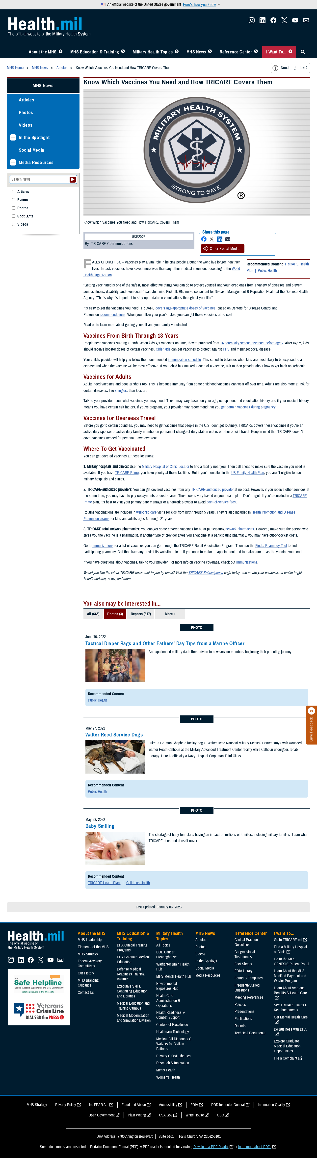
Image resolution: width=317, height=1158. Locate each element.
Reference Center (236, 52)
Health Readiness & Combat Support (170, 1015)
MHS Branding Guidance (88, 983)
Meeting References (249, 997)
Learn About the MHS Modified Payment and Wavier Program (290, 976)
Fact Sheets (243, 964)
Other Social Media (221, 248)
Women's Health (168, 1077)
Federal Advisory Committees (90, 964)
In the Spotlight (34, 137)
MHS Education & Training (94, 52)
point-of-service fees (221, 502)
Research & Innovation (172, 1063)
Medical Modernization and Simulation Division (134, 1018)
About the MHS (43, 52)
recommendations (112, 314)
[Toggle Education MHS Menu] (123, 52)
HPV (226, 349)
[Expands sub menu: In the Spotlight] (13, 137)
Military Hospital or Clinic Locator (165, 466)
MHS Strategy (88, 954)
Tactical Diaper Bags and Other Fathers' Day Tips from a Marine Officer (165, 643)
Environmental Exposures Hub (167, 986)
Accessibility (168, 1104)
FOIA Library (244, 971)
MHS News (196, 52)
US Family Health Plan (247, 472)
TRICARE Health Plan (104, 882)
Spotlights (25, 216)
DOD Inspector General (228, 1104)
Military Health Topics (153, 52)
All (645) (93, 614)
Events (22, 200)
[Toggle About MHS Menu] (60, 52)
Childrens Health (138, 882)
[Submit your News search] (73, 180)
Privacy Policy (65, 1104)
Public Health (267, 270)
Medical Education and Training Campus (133, 1006)
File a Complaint (285, 1058)
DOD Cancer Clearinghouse (166, 955)
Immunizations (102, 545)
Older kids (163, 349)
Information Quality (271, 1104)
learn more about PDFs (254, 1146)
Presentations (244, 1011)
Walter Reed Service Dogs (114, 735)
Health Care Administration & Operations (168, 1000)
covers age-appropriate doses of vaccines (185, 308)
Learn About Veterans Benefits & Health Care (290, 990)
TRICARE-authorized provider (212, 489)
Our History (86, 973)
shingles (121, 390)
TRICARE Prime (127, 472)
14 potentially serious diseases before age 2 (251, 343)
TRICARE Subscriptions (205, 572)
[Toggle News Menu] (210, 52)
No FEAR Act (98, 1104)
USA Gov (165, 1115)
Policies (240, 1004)
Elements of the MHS (93, 947)
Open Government (101, 1115)
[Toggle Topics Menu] (177, 52)
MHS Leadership (90, 939)
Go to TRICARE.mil (288, 939)
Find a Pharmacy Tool (271, 545)
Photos (26, 112)
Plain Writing (137, 1115)
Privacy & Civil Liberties (173, 1056)
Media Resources (36, 162)
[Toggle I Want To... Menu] (290, 52)
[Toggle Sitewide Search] (303, 52)
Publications (243, 1018)
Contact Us (86, 992)
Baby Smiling (100, 826)
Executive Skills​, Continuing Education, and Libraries (132, 991)
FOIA (194, 1104)
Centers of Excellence (172, 1024)
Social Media (31, 150)
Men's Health (165, 1070)
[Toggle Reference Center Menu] (256, 52)
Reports (240, 1025)
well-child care (146, 512)
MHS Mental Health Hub (173, 976)
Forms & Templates (249, 978)
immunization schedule (184, 359)
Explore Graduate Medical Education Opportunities (287, 1046)
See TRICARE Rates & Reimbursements (290, 1008)
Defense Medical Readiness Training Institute (130, 974)
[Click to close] (311, 711)
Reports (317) (141, 614)
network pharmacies (239, 529)
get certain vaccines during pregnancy (248, 407)
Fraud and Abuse (134, 1104)
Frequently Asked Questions (247, 988)
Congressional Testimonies (245, 954)
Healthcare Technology (172, 1031)
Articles (26, 100)
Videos (26, 125)
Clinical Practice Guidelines (246, 942)
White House (194, 1115)
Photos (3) (115, 614)
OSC (220, 1115)
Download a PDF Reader (211, 1146)
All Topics (163, 945)
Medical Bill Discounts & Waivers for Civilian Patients (173, 1044)
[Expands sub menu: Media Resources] (13, 162)
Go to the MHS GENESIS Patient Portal (291, 962)
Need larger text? (289, 68)
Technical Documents (250, 1033)
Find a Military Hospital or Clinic (290, 949)
